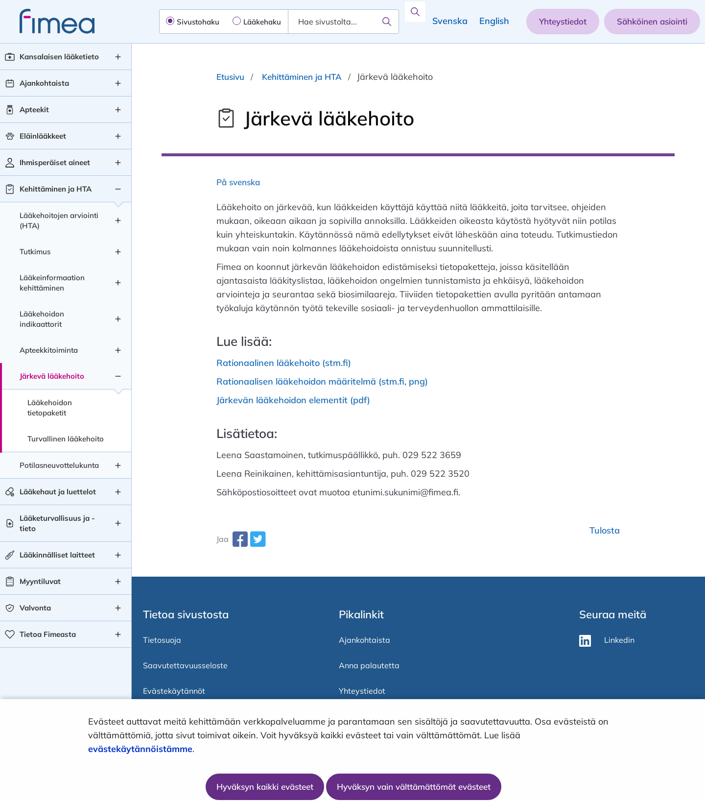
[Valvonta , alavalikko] (118, 608)
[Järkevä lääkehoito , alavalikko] (118, 376)
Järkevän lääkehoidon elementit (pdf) (293, 400)
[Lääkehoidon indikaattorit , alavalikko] (118, 319)
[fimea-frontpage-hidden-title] (47, 21)
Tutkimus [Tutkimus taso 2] (35, 251)
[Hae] (386, 21)
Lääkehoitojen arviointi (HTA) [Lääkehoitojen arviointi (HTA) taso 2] (59, 220)
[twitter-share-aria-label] (257, 542)
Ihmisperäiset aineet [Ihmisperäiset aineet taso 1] (55, 162)
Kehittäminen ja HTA (302, 77)
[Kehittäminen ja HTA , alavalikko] (118, 189)
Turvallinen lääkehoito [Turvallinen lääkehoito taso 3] (65, 438)
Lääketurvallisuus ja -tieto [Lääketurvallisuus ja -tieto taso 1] (57, 523)
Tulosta (604, 530)
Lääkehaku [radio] (262, 21)
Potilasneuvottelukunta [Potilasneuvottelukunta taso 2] (59, 465)
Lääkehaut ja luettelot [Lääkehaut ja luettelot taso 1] (58, 491)
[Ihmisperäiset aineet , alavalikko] (118, 162)
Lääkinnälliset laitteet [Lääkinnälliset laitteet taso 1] (57, 554)
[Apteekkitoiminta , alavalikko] (118, 350)
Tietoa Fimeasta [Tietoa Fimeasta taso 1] (48, 634)
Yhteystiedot (563, 21)
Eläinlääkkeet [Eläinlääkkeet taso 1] (43, 136)
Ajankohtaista (364, 640)
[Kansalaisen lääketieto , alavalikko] (118, 57)
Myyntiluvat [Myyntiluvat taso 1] (40, 581)
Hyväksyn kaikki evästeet (264, 786)
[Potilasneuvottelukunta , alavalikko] (118, 465)
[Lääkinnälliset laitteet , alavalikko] (118, 555)
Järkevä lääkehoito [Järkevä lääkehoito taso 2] (52, 376)
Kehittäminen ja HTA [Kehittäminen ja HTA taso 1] (56, 189)
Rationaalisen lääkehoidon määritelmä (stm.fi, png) (322, 381)
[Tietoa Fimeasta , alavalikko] (118, 634)
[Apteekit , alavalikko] (118, 110)
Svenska (450, 20)
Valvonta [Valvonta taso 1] (35, 607)
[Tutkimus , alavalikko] (118, 252)
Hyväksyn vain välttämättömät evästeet (414, 786)
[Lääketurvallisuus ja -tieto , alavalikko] (118, 523)
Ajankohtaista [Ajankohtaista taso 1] (44, 83)
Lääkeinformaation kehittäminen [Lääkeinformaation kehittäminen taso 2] (52, 282)
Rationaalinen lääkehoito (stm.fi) (283, 362)
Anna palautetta (369, 665)
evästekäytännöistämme (140, 748)
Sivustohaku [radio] (198, 21)
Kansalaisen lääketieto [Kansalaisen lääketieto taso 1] (59, 56)
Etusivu (230, 77)
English (494, 20)
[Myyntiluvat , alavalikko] (118, 581)
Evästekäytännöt (174, 691)
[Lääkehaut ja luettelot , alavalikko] (118, 492)
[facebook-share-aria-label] (240, 542)
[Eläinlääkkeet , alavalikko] (118, 136)
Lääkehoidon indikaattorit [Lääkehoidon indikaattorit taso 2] (42, 319)
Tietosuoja (162, 640)
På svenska (238, 182)
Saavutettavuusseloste (185, 665)
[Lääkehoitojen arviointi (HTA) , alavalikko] (118, 220)
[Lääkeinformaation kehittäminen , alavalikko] (118, 282)
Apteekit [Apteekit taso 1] (34, 109)
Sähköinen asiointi (652, 21)
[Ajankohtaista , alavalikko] (118, 83)
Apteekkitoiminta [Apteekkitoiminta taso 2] (49, 350)
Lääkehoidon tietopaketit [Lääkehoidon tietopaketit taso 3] (49, 407)
